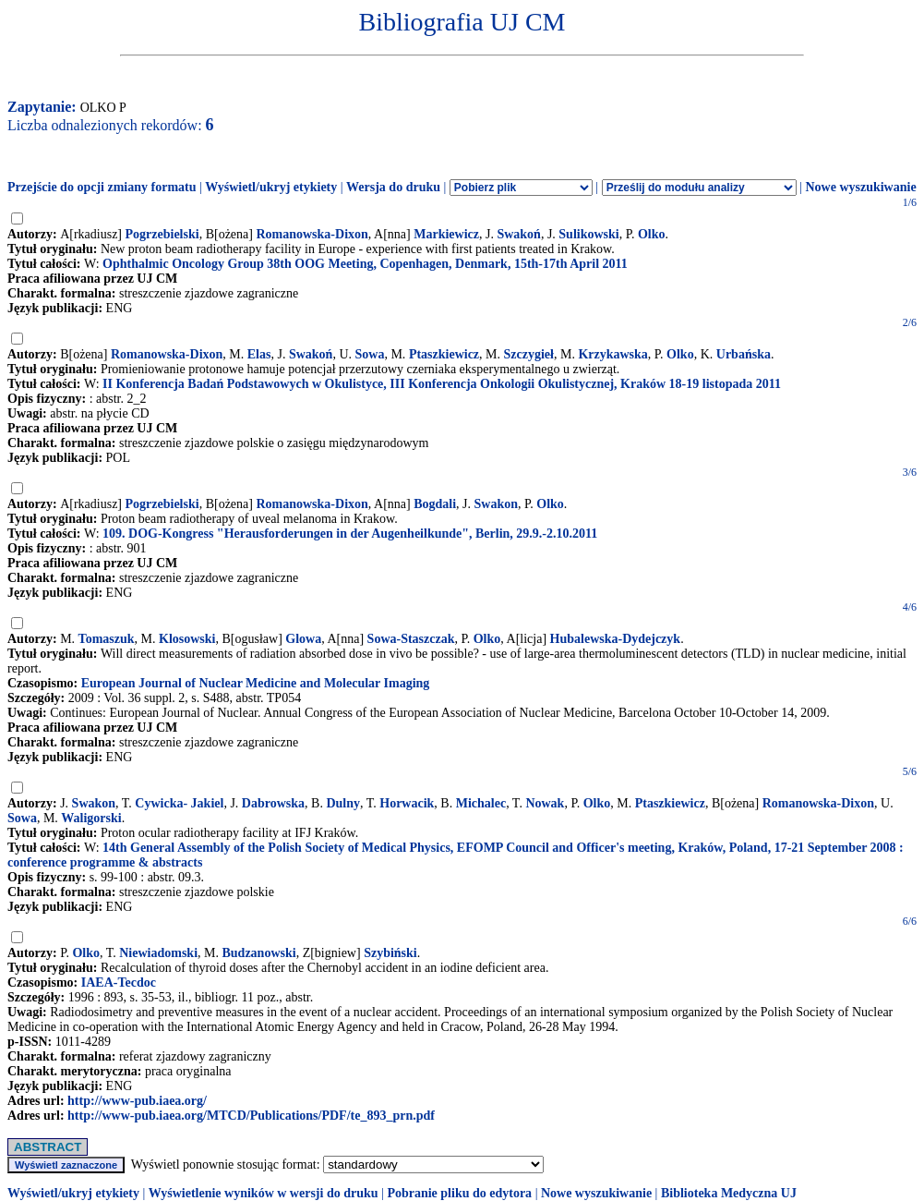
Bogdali (435, 504)
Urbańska (743, 354)
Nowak (544, 803)
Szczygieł (529, 354)
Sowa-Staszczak (411, 639)
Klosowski (187, 639)
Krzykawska (612, 354)
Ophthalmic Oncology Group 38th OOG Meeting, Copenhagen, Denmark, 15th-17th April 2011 (365, 264)
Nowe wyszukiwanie (860, 187)
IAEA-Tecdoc (118, 982)
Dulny (343, 803)
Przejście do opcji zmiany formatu (102, 187)
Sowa (370, 354)
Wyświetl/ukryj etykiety (271, 187)
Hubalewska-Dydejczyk (615, 639)
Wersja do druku (393, 187)
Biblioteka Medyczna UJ (729, 1193)
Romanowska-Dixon (311, 234)
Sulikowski (588, 234)
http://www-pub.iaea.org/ (137, 1101)
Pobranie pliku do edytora (459, 1193)
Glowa (303, 639)
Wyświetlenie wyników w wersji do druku (263, 1193)
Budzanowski (258, 953)
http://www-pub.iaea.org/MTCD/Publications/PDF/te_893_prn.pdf (251, 1115)
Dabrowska (273, 803)
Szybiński (390, 953)
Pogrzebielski (162, 234)
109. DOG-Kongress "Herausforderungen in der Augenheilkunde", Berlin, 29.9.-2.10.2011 (349, 533)
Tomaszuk (106, 639)
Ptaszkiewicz (444, 354)
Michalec (481, 803)
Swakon (496, 504)
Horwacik (406, 803)
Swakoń (518, 234)
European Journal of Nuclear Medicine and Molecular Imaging (255, 683)
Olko (652, 234)
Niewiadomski (158, 953)
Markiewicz (446, 234)
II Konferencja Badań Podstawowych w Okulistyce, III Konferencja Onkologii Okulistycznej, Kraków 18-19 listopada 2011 (441, 384)
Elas (259, 354)
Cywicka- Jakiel (179, 803)
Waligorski (91, 818)
